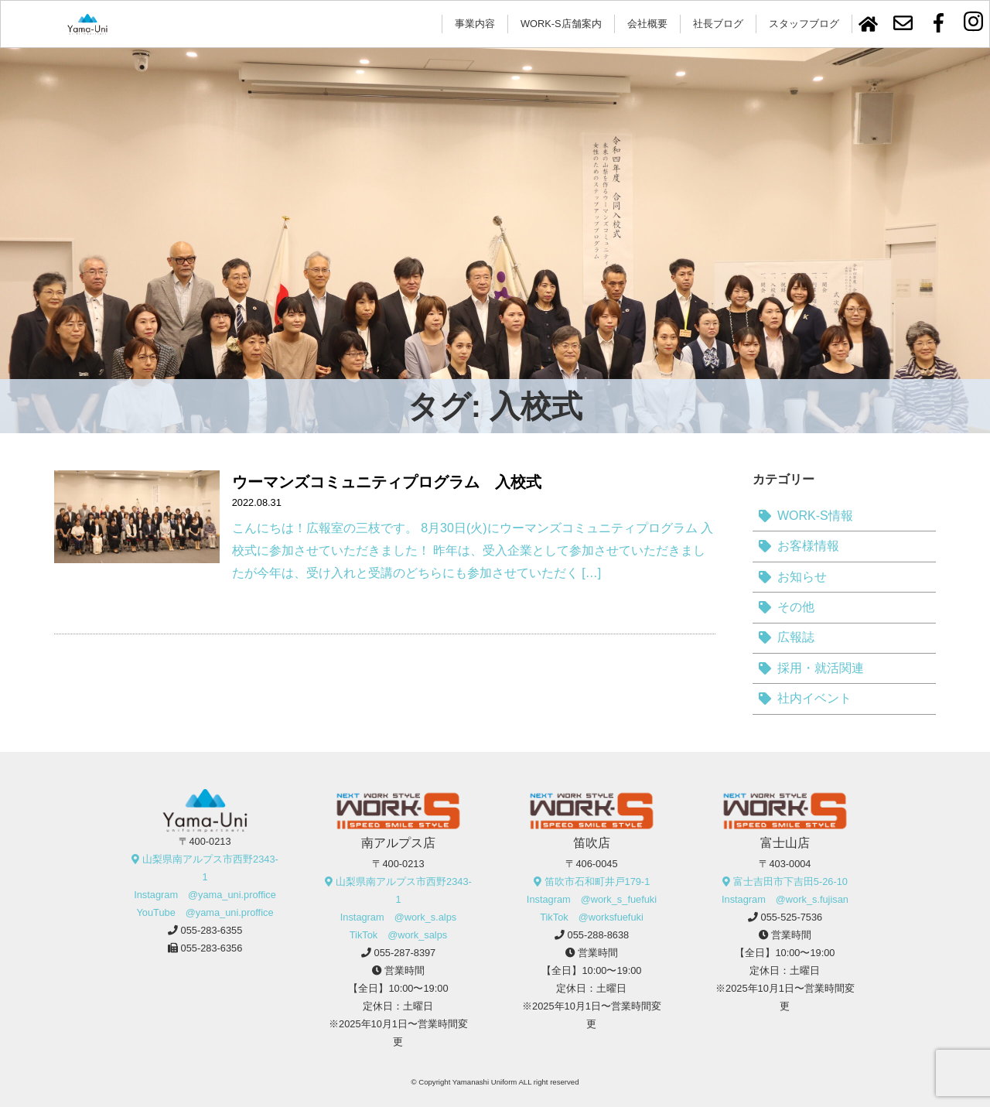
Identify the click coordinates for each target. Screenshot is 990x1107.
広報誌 (795, 637)
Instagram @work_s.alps (398, 917)
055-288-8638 (599, 935)
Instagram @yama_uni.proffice (205, 894)
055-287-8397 (405, 952)
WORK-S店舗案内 (561, 23)
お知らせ (802, 576)
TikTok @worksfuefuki (592, 917)
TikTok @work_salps (399, 935)
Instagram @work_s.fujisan (785, 899)
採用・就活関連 (820, 668)
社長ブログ (718, 23)
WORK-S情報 (815, 515)
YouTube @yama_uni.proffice (204, 912)
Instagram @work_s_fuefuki (592, 899)
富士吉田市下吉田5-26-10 (790, 881)
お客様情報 (808, 545)
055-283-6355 (212, 930)
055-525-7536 (792, 917)
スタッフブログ (804, 23)
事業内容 (475, 23)
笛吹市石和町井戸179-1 (597, 881)
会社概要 (647, 23)
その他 (795, 606)
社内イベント (814, 698)
